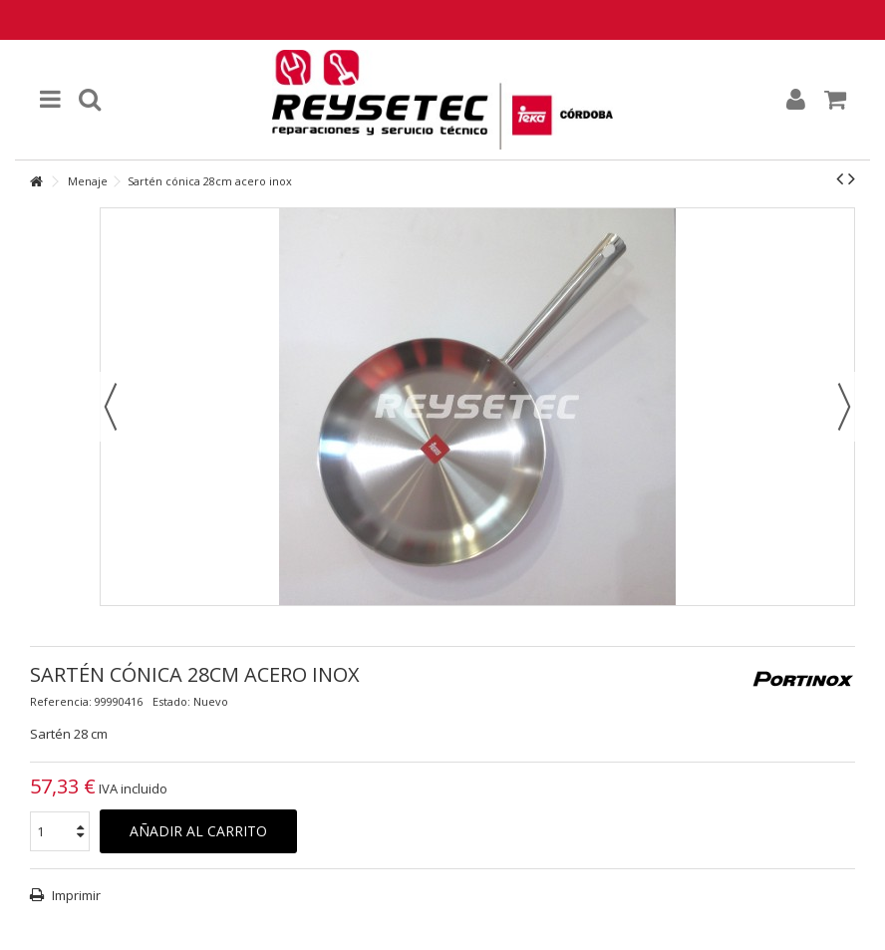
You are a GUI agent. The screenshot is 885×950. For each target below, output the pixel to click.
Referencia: (61, 701)
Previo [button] (111, 407)
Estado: (171, 701)
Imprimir (75, 895)
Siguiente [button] (844, 407)
